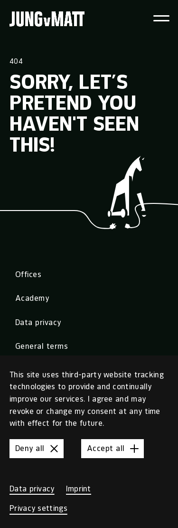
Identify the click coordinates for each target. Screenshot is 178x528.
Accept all (114, 448)
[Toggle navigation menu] (161, 18)
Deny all (38, 448)
